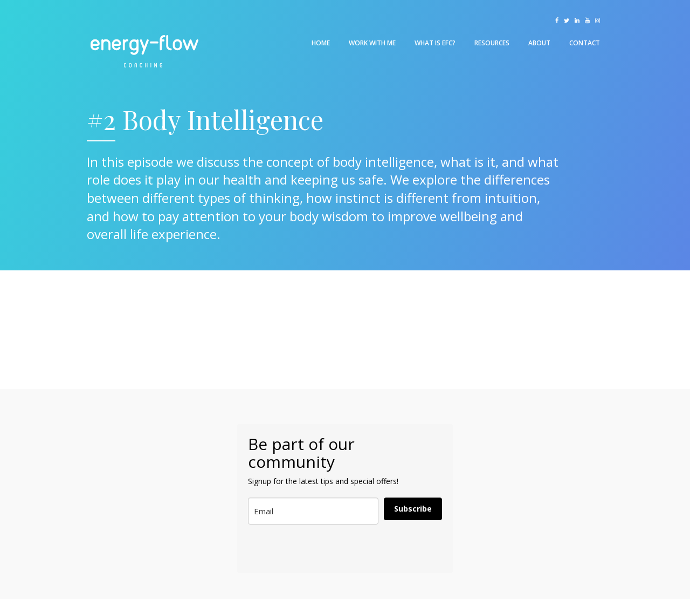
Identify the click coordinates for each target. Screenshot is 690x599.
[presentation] (301, 549)
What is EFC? (435, 42)
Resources (491, 42)
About (539, 42)
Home (321, 42)
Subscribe (413, 508)
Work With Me (372, 42)
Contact (584, 42)
